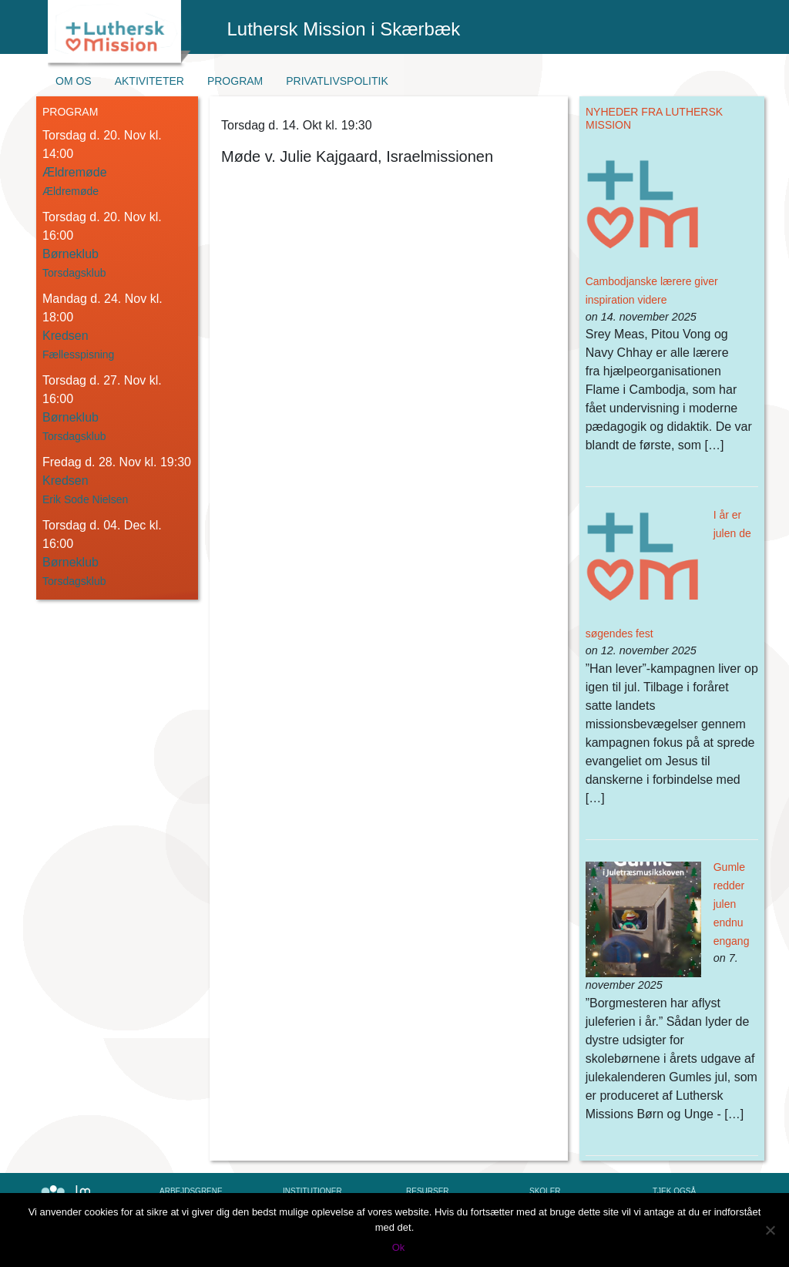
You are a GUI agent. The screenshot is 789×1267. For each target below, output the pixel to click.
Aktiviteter (149, 81)
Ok (398, 1247)
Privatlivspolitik (337, 81)
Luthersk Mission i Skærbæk (344, 28)
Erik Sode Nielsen (85, 499)
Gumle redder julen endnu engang (731, 904)
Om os (73, 81)
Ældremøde (70, 191)
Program (235, 81)
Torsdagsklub (74, 273)
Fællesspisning (78, 354)
